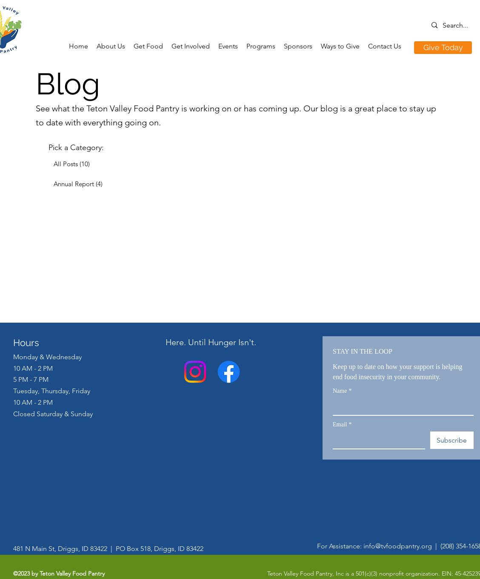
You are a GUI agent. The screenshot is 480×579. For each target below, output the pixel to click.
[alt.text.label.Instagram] (195, 371)
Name (342, 391)
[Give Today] (443, 47)
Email (342, 424)
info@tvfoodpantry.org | (401, 546)
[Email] (376, 439)
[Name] (401, 406)
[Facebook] (228, 371)
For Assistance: (340, 546)
